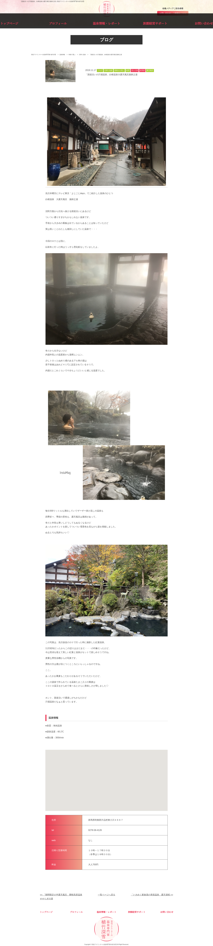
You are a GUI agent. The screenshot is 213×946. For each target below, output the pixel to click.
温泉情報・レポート (106, 23)
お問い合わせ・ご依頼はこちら (172, 13)
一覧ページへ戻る (106, 895)
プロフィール (71, 23)
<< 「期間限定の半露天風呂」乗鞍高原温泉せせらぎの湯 (61, 897)
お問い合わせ (176, 23)
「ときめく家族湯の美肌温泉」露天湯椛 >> (152, 895)
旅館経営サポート (141, 23)
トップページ (37, 23)
